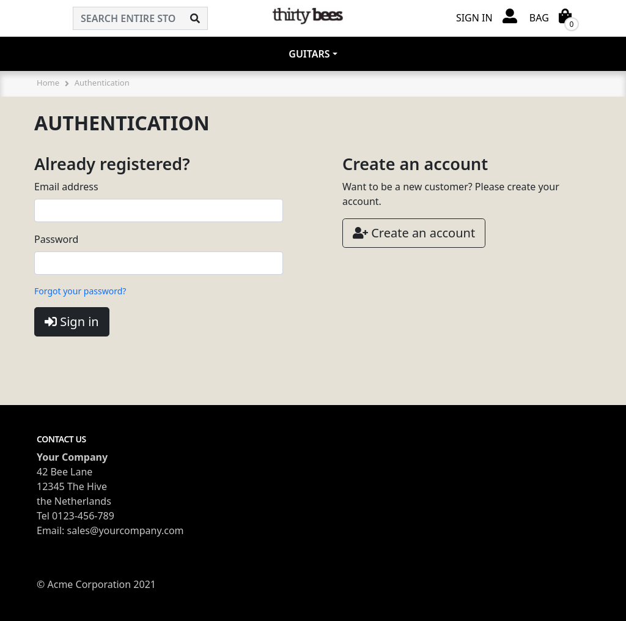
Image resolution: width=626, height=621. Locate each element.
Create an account (414, 233)
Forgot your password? (80, 291)
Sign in (72, 321)
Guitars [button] (309, 54)
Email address (66, 186)
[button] (486, 17)
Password (56, 239)
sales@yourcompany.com (125, 530)
